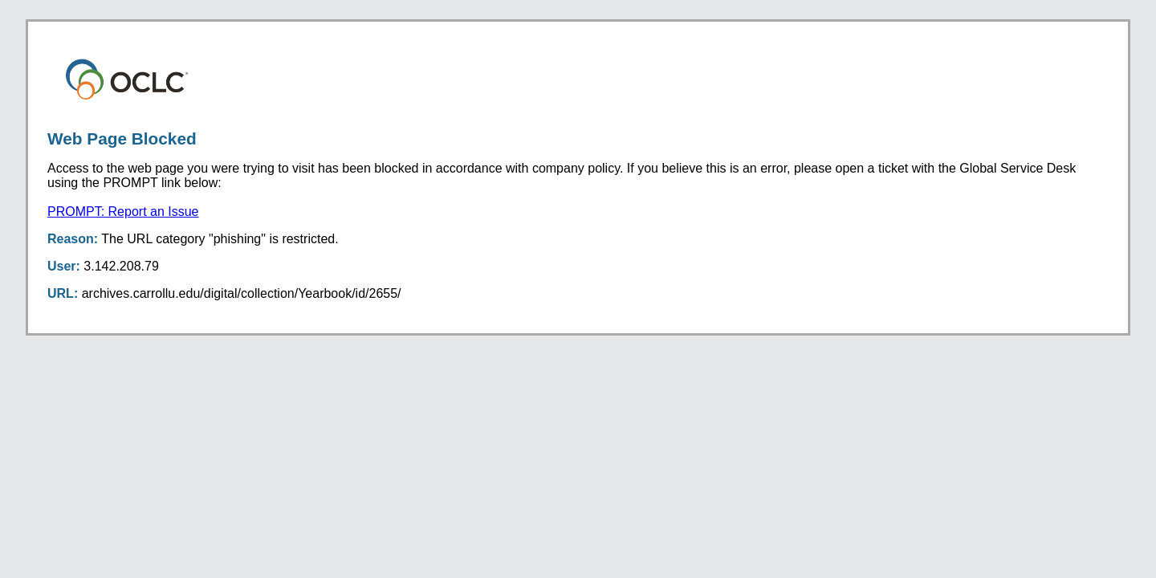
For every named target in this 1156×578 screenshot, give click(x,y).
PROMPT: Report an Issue (123, 211)
